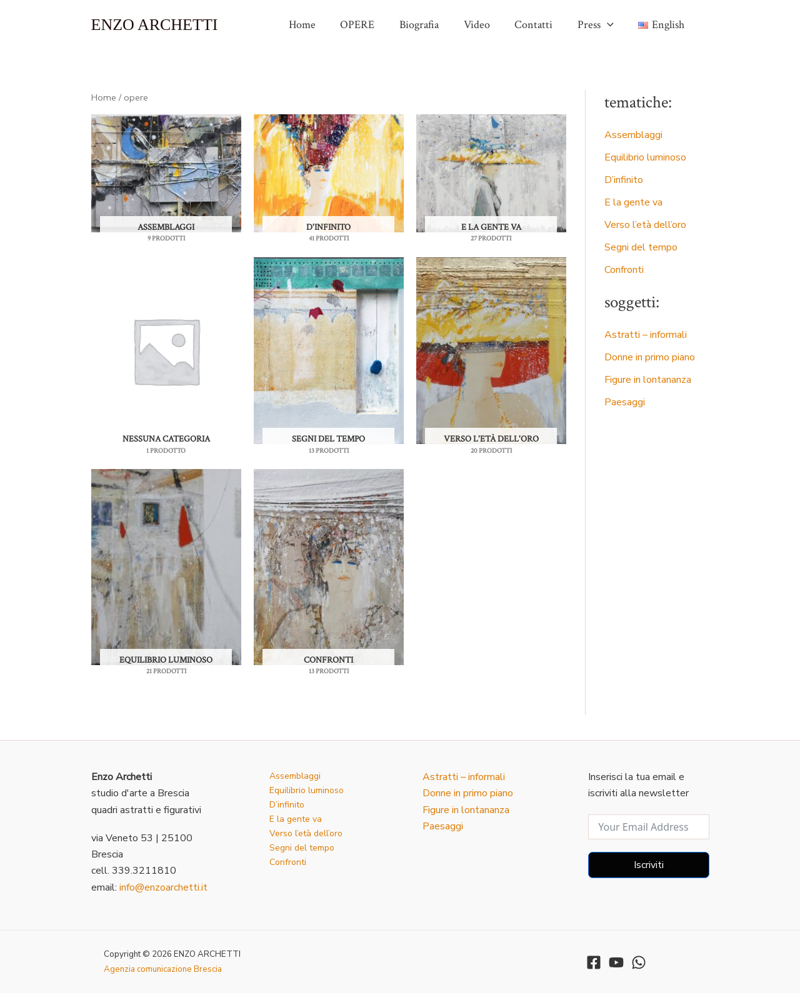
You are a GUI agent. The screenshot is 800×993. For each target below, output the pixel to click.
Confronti (624, 270)
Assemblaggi (633, 135)
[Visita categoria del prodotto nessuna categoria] (166, 350)
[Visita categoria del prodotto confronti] (329, 567)
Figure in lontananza (647, 380)
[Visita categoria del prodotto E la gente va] (491, 173)
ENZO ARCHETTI (154, 25)
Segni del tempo (641, 247)
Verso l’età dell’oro (645, 225)
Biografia (429, 24)
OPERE (369, 24)
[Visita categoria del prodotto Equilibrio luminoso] (166, 567)
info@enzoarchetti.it (163, 887)
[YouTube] (616, 962)
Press (599, 25)
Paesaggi (624, 402)
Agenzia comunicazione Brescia (163, 969)
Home (316, 24)
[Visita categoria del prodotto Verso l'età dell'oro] (491, 350)
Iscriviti (649, 865)
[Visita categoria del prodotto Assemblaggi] (166, 173)
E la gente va (633, 202)
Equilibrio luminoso (645, 157)
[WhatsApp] (638, 962)
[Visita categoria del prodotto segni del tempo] (329, 350)
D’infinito (623, 180)
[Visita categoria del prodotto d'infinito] (329, 173)
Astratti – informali (645, 335)
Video (484, 24)
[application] (610, 25)
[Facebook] (593, 962)
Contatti (539, 24)
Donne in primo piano (649, 357)
